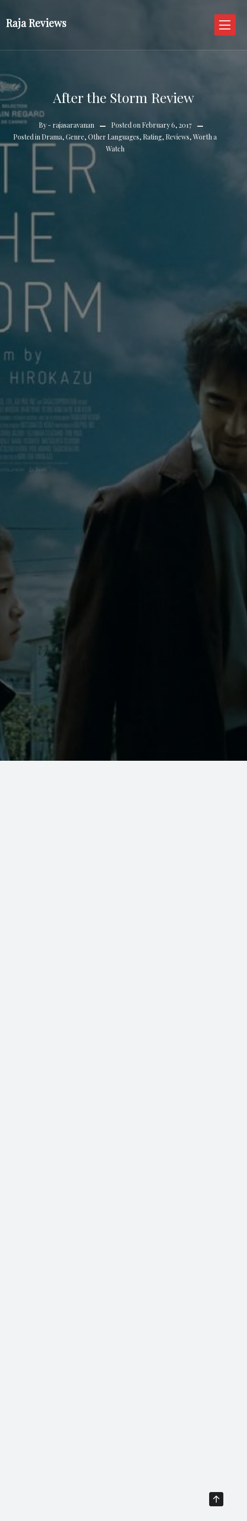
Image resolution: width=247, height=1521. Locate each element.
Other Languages (113, 136)
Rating (152, 136)
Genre (75, 136)
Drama (52, 136)
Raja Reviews (36, 22)
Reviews (177, 136)
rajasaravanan (73, 125)
